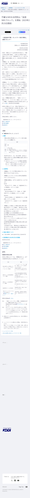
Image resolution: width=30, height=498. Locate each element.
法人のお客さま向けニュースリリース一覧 (12, 333)
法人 (22, 3)
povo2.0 (4, 125)
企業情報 (10, 7)
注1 (5, 103)
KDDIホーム (3, 7)
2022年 (3, 9)
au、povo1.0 (6, 121)
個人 (19, 3)
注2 (4, 292)
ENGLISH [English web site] (4, 487)
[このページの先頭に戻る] (23, 487)
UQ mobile (5, 123)
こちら (11, 298)
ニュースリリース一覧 (19, 7)
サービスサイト (20, 304)
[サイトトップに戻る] (4, 3)
